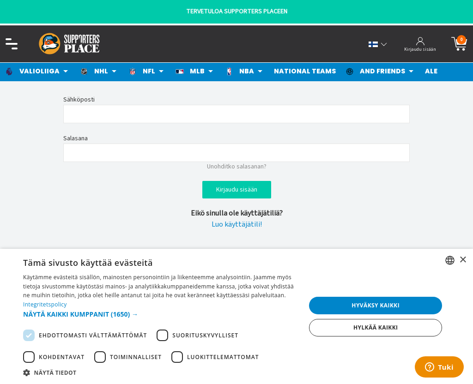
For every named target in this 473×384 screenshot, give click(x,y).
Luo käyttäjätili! (237, 224)
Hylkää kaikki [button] (375, 327)
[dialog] (236, 316)
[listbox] (450, 260)
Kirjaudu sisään (236, 189)
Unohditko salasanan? (237, 166)
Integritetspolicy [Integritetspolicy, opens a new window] (45, 304)
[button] (160, 314)
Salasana (75, 138)
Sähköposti (79, 99)
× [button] (462, 260)
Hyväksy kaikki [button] (376, 305)
